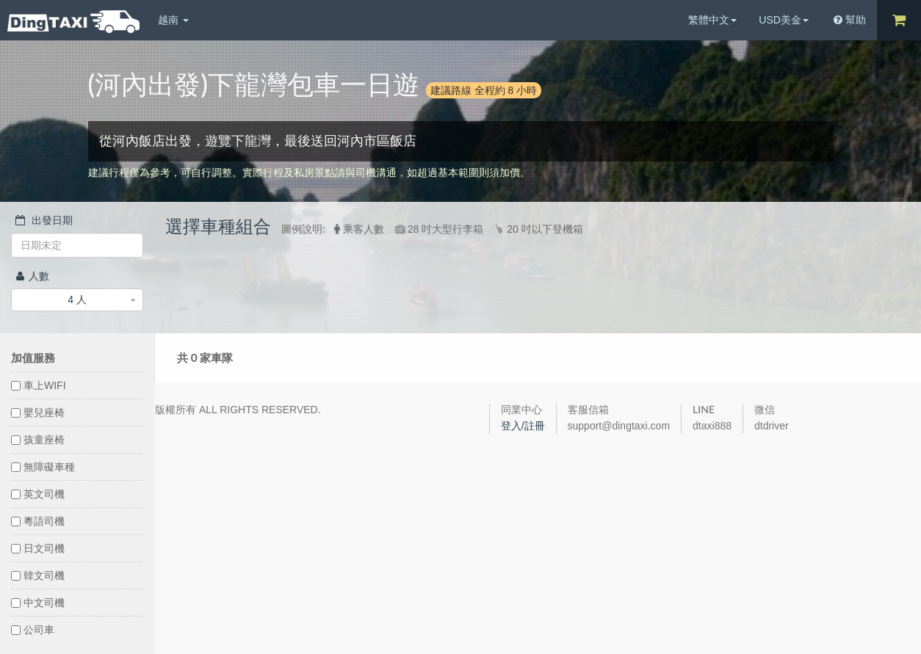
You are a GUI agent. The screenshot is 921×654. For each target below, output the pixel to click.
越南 (173, 20)
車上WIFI (38, 385)
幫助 (850, 20)
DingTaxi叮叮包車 (73, 21)
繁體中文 (712, 20)
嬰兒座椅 (38, 412)
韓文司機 (38, 575)
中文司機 (38, 602)
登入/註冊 (523, 426)
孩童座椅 (38, 440)
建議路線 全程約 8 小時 (483, 90)
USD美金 (784, 20)
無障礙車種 (43, 467)
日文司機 (38, 548)
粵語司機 (38, 521)
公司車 (32, 630)
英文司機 (38, 494)
